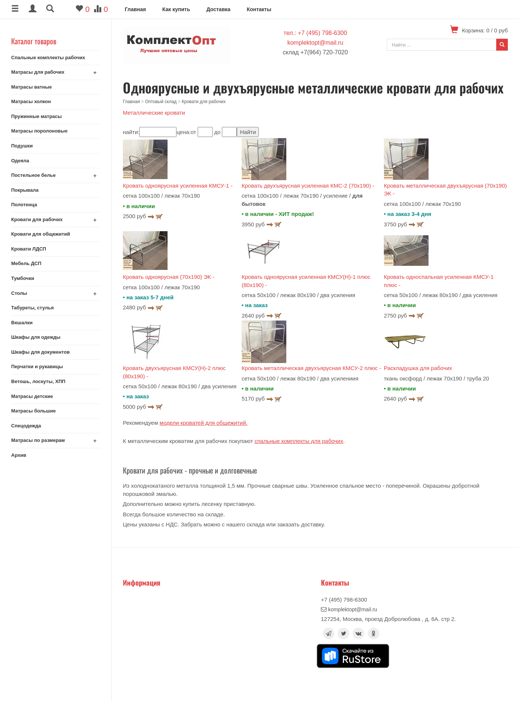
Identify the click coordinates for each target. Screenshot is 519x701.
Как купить (176, 9)
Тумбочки (22, 278)
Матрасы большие (33, 411)
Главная (135, 9)
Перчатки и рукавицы (37, 366)
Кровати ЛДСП (28, 249)
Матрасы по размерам (38, 440)
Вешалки (21, 322)
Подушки (22, 146)
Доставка (218, 9)
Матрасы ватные (31, 87)
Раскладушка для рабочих (418, 368)
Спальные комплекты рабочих (48, 57)
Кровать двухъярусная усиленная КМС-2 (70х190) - (308, 185)
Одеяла (20, 160)
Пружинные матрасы (36, 116)
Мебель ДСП (26, 263)
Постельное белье (33, 175)
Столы (19, 293)
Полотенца (24, 204)
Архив (18, 455)
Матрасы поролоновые (39, 131)
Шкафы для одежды (35, 337)
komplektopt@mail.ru (315, 42)
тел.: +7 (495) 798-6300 (315, 33)
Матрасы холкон (31, 101)
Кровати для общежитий (40, 234)
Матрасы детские (32, 396)
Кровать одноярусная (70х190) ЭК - (168, 277)
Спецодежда (26, 425)
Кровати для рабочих (37, 219)
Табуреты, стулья (32, 307)
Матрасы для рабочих (37, 72)
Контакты (259, 9)
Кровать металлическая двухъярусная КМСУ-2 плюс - (311, 368)
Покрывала (24, 190)
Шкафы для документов (40, 352)
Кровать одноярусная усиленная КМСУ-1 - (178, 185)
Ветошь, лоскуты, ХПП (38, 381)
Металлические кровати (154, 112)
